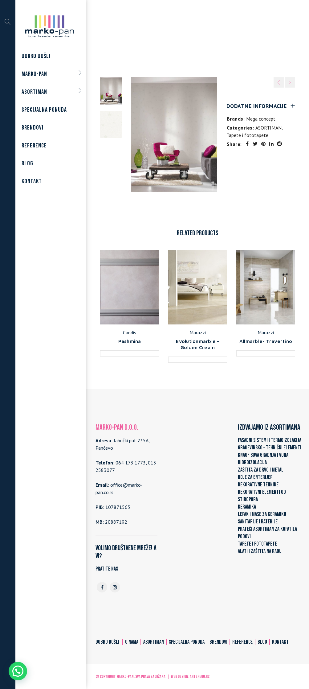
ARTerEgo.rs (199, 676)
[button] (18, 671)
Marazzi (197, 332)
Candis (129, 332)
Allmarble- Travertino (265, 341)
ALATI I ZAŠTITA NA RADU (260, 551)
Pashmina (129, 341)
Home (126, 38)
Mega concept (260, 119)
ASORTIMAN (151, 38)
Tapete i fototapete (191, 38)
